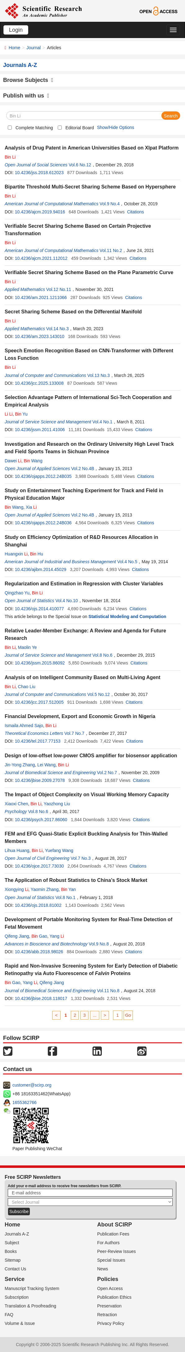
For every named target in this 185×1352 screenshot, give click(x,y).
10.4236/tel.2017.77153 (38, 741)
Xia (31, 507)
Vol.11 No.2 (111, 250)
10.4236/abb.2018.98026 (39, 951)
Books (11, 1251)
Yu (21, 414)
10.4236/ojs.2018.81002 (38, 905)
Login (16, 30)
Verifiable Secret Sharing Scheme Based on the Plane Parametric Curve (89, 272)
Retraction (107, 1314)
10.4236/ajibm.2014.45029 (40, 569)
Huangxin (16, 553)
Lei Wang (46, 764)
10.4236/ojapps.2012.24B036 (43, 522)
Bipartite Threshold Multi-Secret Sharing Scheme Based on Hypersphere (90, 186)
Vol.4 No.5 (127, 561)
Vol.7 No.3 (80, 858)
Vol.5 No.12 (98, 694)
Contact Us (15, 1268)
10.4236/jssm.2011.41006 (40, 429)
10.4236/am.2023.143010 (40, 336)
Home (14, 47)
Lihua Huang (17, 850)
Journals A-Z (17, 1233)
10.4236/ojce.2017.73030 (39, 866)
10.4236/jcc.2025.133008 (39, 383)
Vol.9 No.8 (99, 943)
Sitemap (12, 1260)
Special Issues (111, 1260)
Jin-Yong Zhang (20, 764)
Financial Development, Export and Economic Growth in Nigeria (80, 716)
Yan (68, 889)
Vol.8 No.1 (65, 897)
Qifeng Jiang (17, 936)
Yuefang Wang (59, 850)
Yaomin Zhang (45, 889)
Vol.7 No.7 (74, 733)
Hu (36, 553)
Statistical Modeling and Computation (127, 616)
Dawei (13, 460)
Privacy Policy (110, 1323)
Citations (135, 211)
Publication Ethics (114, 1297)
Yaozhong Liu (57, 803)
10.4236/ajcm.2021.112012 (41, 258)
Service (15, 1279)
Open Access (110, 1288)
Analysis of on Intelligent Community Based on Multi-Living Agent (82, 677)
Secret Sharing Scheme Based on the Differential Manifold (73, 311)
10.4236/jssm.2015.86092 (40, 662)
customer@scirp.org (31, 1085)
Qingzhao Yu (17, 592)
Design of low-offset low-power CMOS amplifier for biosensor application (91, 755)
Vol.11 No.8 (108, 990)
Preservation (109, 1305)
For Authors (108, 1242)
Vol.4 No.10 (66, 600)
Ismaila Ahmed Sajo (24, 725)
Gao (39, 936)
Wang (33, 460)
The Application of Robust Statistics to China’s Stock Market (76, 880)
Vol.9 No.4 (110, 203)
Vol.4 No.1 (102, 421)
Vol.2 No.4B (82, 468)
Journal (33, 47)
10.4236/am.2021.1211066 (41, 297)
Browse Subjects (28, 80)
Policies (107, 1279)
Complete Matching (34, 127)
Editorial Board (79, 127)
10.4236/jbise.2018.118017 (41, 998)
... (95, 1015)
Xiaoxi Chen (16, 803)
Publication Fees (113, 1233)
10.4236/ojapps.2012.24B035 (43, 476)
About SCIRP (114, 1224)
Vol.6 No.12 (80, 164)
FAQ (9, 1314)
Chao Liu (26, 686)
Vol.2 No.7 (107, 772)
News (102, 1268)
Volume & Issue (20, 1323)
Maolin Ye (27, 647)
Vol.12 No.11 (58, 289)
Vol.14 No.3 (57, 328)
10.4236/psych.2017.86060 (41, 819)
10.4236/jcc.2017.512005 (39, 702)
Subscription (17, 1297)
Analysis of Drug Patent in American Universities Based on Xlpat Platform (91, 147)
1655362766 (24, 1102)
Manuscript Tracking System (32, 1288)
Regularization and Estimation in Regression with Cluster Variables (84, 583)
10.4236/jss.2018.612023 (39, 172)
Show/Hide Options (115, 127)
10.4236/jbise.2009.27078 (40, 780)
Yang (57, 936)
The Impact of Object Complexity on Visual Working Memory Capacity (87, 794)
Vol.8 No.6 (102, 655)
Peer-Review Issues (116, 1251)
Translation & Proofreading (30, 1305)
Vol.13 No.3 (98, 375)
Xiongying (16, 889)
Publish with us (26, 96)
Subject (12, 1242)
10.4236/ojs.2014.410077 (39, 608)
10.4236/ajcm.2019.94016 (40, 211)
